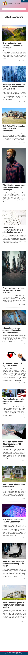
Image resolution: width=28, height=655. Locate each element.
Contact (21, 653)
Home (6, 653)
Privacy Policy (16, 653)
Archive (10, 653)
